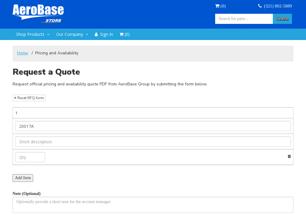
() (220, 6)
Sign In (104, 34)
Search (282, 18)
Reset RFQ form (29, 98)
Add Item (23, 178)
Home (22, 53)
